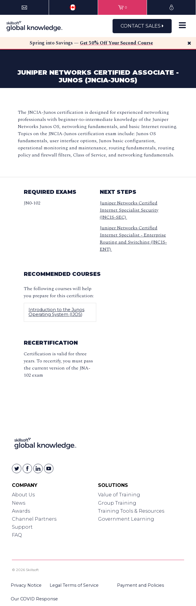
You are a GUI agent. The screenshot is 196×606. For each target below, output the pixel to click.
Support (22, 527)
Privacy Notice (26, 585)
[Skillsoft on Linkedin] (38, 468)
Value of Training (119, 495)
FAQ (17, 535)
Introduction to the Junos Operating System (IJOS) (56, 312)
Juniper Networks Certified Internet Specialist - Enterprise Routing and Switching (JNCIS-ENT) (133, 238)
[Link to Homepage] (45, 445)
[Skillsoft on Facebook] (27, 468)
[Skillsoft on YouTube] (48, 468)
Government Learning (126, 519)
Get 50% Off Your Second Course (116, 43)
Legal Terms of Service (74, 585)
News (18, 503)
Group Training (117, 503)
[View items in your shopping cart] (122, 7)
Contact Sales (142, 26)
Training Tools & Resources (131, 511)
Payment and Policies (140, 585)
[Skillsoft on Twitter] (16, 468)
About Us (23, 495)
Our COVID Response (34, 599)
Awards (21, 511)
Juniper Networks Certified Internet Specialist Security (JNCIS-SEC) (129, 210)
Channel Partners (34, 519)
